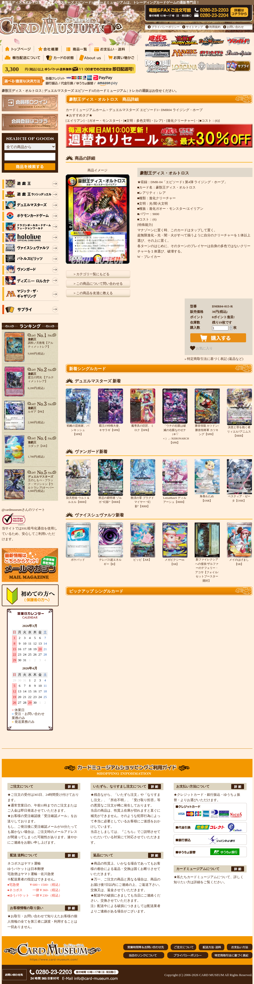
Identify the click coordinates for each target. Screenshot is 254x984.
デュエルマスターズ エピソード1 (133, 110)
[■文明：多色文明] (137, 121)
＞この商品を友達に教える (93, 293)
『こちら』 (128, 832)
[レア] (158, 121)
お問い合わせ (235, 26)
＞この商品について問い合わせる (98, 283)
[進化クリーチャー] (180, 121)
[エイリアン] (75, 121)
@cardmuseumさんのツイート (23, 510)
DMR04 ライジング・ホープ (182, 110)
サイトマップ (194, 26)
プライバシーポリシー (165, 26)
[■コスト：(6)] (209, 121)
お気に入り (201, 348)
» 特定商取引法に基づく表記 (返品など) (214, 359)
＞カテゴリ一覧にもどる (91, 274)
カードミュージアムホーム (86, 110)
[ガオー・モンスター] (104, 121)
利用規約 (214, 26)
